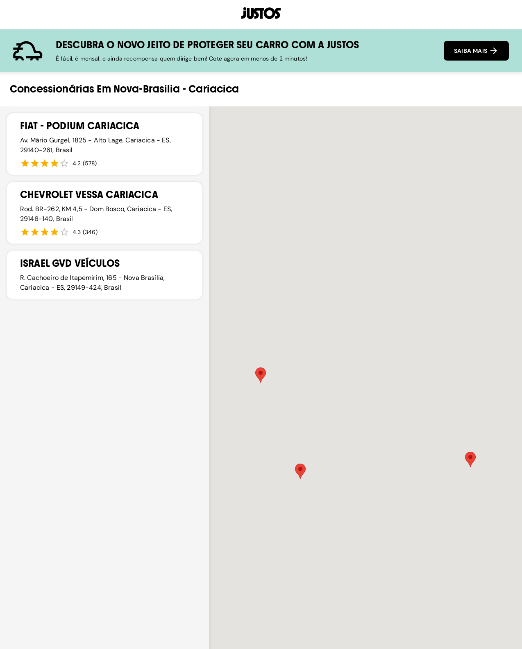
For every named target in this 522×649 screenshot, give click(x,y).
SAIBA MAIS (476, 50)
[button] (470, 459)
